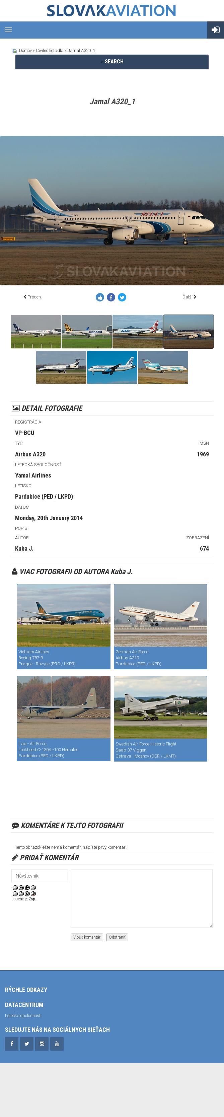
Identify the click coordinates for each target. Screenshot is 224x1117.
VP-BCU (24, 432)
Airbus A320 (30, 454)
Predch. (34, 296)
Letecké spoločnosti (23, 1015)
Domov (25, 50)
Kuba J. (24, 548)
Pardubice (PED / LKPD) (44, 496)
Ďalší (187, 296)
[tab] (112, 62)
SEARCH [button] (112, 61)
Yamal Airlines (33, 475)
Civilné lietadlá (50, 50)
